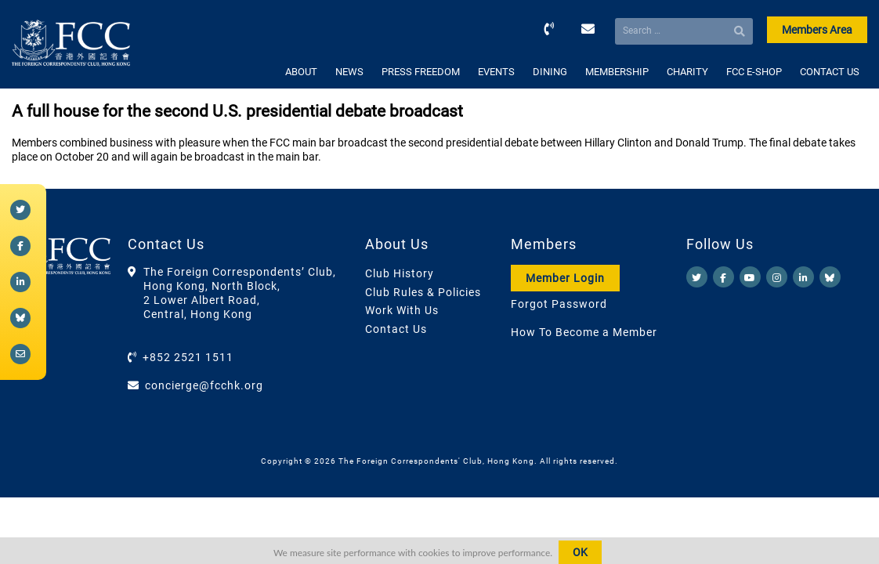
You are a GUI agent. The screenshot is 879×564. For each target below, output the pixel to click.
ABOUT (301, 72)
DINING (550, 72)
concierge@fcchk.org (204, 385)
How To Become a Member (584, 332)
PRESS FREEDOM (421, 72)
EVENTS (496, 72)
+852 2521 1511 (188, 357)
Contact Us (396, 329)
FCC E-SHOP (754, 72)
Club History (399, 273)
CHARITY (687, 72)
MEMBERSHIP (617, 72)
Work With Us (402, 310)
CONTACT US (829, 72)
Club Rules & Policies (423, 292)
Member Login (565, 278)
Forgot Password (559, 304)
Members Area (817, 30)
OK (580, 552)
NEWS (349, 72)
